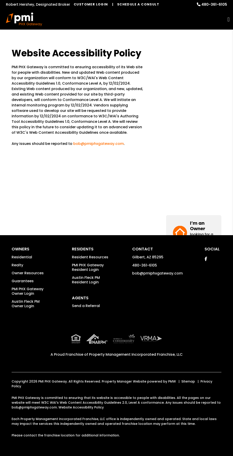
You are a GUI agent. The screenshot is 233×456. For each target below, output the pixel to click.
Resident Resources (90, 257)
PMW (172, 381)
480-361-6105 (214, 4)
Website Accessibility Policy (81, 407)
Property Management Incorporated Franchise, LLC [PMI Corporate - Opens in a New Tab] (136, 354)
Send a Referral (86, 305)
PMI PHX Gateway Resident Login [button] (88, 267)
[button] (194, 65)
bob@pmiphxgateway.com (98, 143)
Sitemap (188, 381)
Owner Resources (28, 273)
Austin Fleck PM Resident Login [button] (86, 280)
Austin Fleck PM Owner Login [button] (26, 304)
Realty (17, 265)
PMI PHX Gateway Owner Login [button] (27, 291)
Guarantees (23, 281)
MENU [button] (229, 19)
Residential (22, 257)
